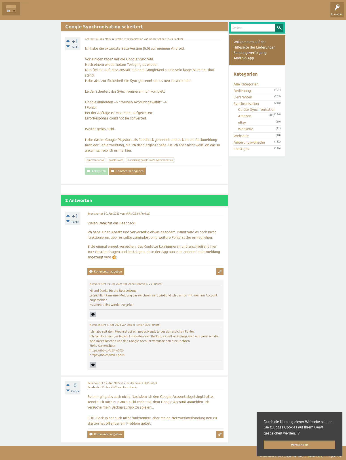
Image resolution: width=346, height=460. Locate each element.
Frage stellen (107, 12)
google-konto (116, 160)
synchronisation (95, 160)
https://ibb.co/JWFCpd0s (107, 355)
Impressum (335, 456)
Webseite (245, 129)
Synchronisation (246, 104)
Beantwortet (95, 213)
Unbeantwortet (52, 12)
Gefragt (90, 38)
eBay (242, 122)
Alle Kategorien (246, 84)
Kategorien (87, 12)
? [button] (299, 433)
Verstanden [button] (299, 445)
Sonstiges (241, 149)
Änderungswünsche (249, 142)
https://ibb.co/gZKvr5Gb (107, 350)
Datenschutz (316, 456)
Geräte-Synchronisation (128, 38)
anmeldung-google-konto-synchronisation (150, 160)
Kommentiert (98, 283)
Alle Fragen (30, 12)
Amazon (244, 116)
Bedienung (242, 91)
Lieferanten (243, 97)
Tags (71, 12)
